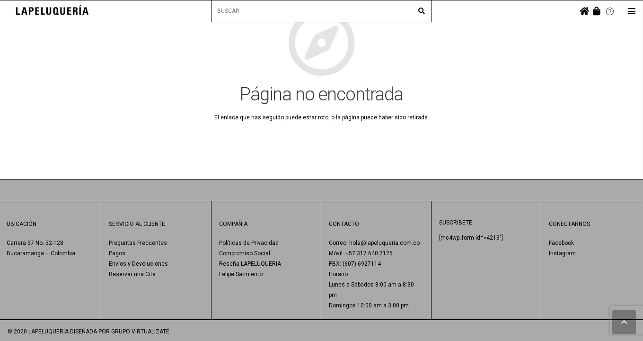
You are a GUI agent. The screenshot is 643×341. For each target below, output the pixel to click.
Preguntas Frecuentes (138, 243)
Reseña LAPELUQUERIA (250, 263)
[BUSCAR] (321, 11)
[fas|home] (584, 11)
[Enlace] (52, 11)
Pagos (117, 253)
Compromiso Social (244, 253)
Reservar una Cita (132, 274)
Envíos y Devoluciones (138, 263)
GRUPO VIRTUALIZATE (140, 331)
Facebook (561, 243)
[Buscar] (421, 11)
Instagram (562, 253)
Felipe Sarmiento (241, 274)
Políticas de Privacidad (249, 243)
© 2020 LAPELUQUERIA (38, 331)
